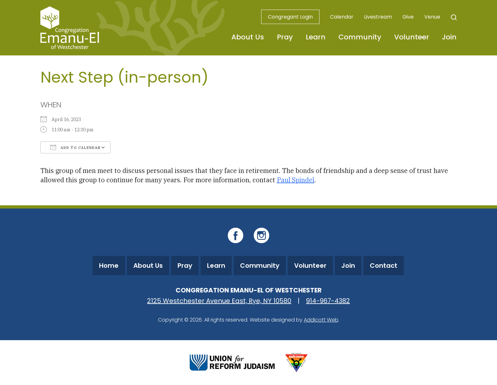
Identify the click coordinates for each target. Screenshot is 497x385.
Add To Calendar (75, 147)
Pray (285, 37)
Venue (432, 16)
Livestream (378, 16)
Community (359, 37)
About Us (247, 37)
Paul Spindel (295, 180)
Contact (383, 265)
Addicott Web (321, 320)
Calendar (341, 16)
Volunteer (411, 37)
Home (109, 265)
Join (449, 37)
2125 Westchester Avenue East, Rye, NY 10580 (219, 300)
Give (408, 16)
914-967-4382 (328, 300)
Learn (316, 37)
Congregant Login (290, 16)
